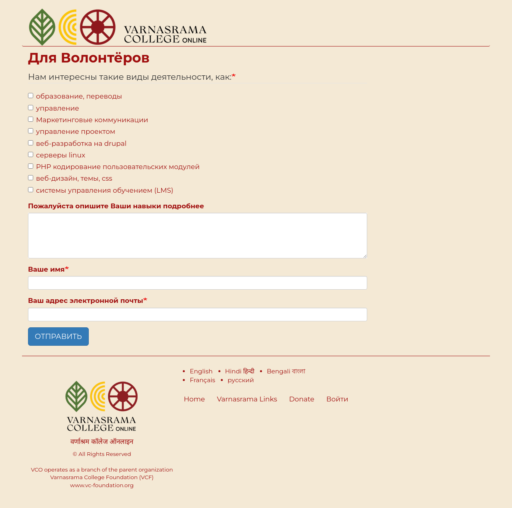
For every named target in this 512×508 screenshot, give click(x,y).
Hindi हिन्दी (239, 371)
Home (194, 399)
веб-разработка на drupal (77, 143)
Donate (301, 399)
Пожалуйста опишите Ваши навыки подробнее (116, 206)
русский (241, 380)
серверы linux (56, 155)
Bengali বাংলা (286, 371)
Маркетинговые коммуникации (88, 120)
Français (202, 380)
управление (53, 108)
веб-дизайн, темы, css (70, 178)
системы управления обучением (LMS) (100, 190)
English (201, 371)
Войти (337, 399)
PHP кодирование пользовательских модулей (114, 167)
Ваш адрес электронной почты (85, 300)
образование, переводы (75, 96)
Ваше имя (46, 269)
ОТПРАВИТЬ (58, 336)
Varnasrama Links (247, 399)
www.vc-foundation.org (102, 485)
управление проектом (71, 131)
